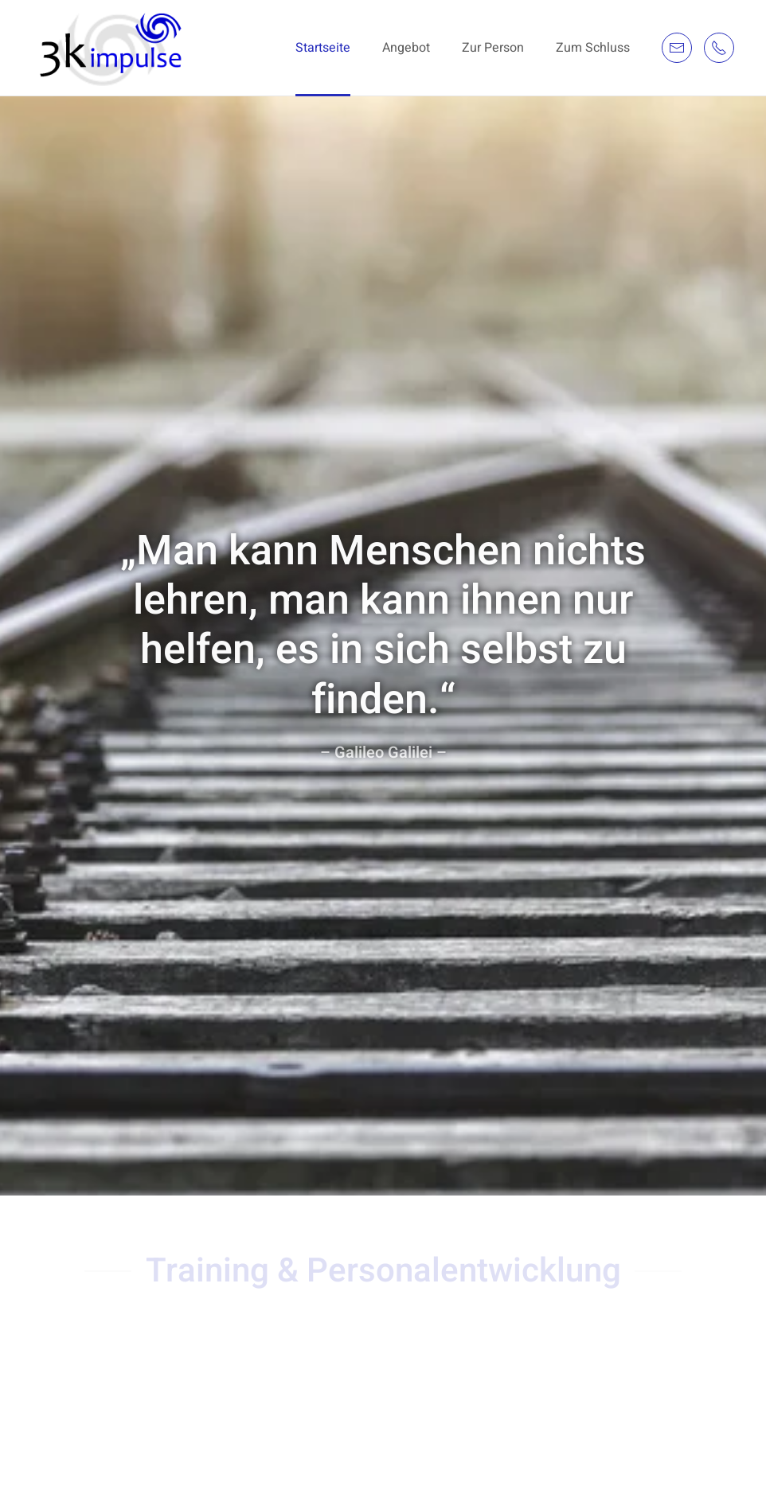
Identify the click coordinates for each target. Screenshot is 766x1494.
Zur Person (493, 47)
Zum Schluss (593, 47)
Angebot (406, 47)
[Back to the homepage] (113, 48)
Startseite (322, 47)
